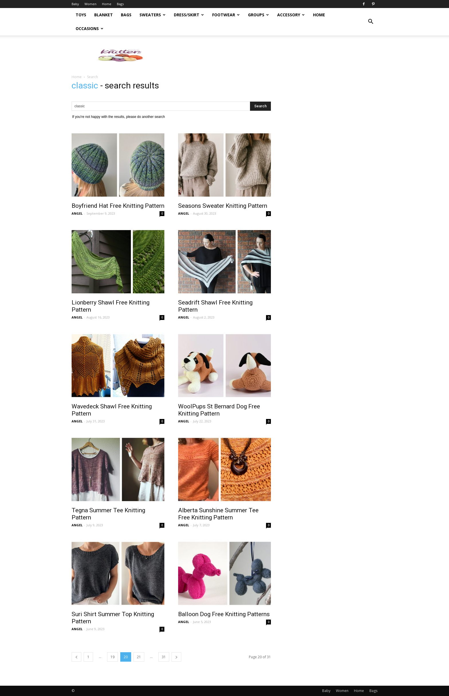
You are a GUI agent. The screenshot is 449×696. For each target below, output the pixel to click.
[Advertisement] (273, 55)
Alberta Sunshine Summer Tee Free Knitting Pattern (218, 514)
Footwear (226, 14)
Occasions (89, 28)
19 (113, 657)
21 (139, 657)
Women (90, 4)
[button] (370, 22)
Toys (81, 14)
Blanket (103, 14)
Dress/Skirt (189, 14)
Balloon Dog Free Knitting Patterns (224, 614)
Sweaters (152, 14)
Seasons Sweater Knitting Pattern (222, 205)
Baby (75, 4)
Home (106, 4)
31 (164, 657)
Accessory (291, 14)
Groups (258, 14)
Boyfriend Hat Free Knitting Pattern (118, 205)
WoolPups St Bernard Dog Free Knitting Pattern (219, 410)
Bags (120, 4)
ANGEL (77, 213)
